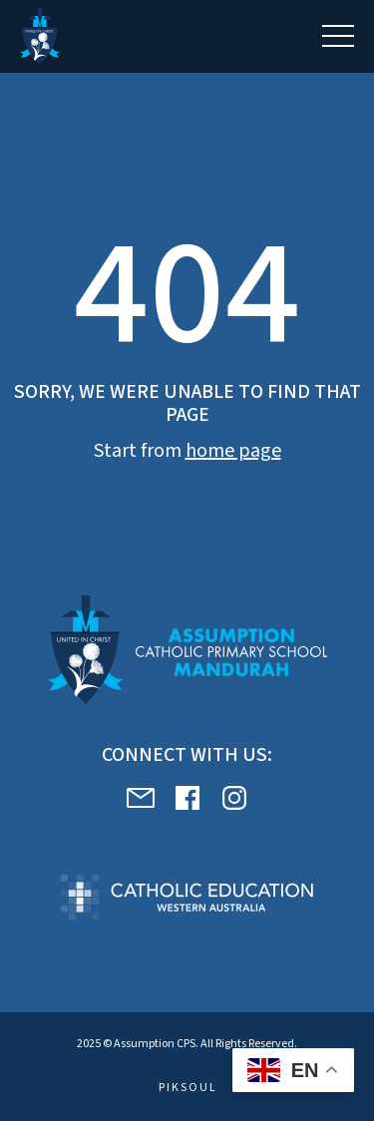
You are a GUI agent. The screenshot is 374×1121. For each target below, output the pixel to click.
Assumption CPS (154, 1043)
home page (233, 451)
